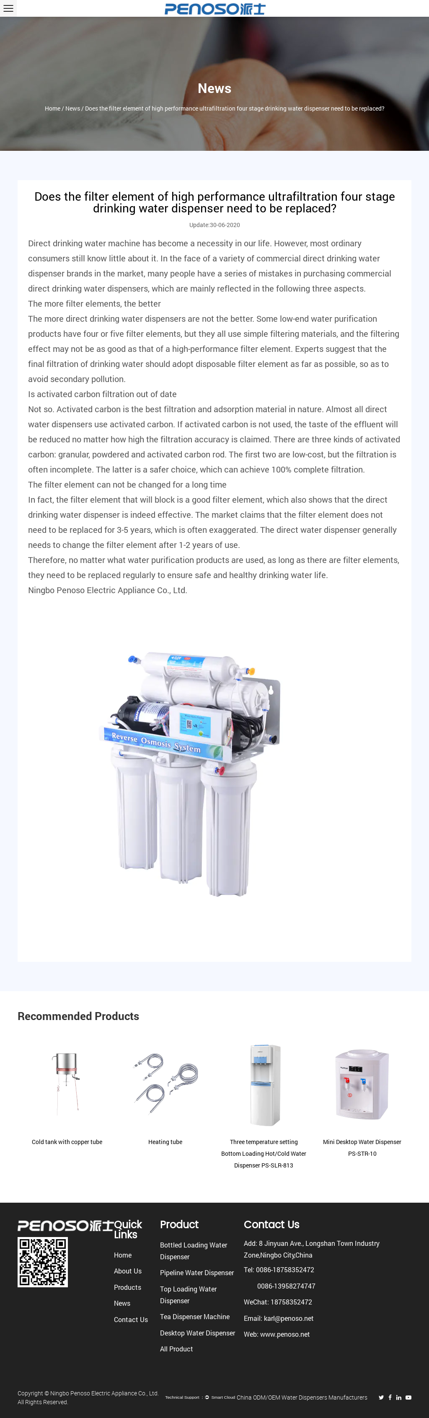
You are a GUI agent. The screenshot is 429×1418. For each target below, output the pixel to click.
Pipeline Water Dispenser (197, 1272)
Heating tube (165, 1142)
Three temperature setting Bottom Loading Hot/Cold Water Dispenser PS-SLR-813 (263, 1153)
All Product (176, 1348)
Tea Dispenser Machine (195, 1316)
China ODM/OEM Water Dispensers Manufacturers (302, 1397)
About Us (128, 1270)
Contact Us (131, 1319)
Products (127, 1287)
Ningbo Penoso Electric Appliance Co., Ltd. (107, 589)
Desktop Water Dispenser (197, 1332)
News (72, 108)
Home (52, 108)
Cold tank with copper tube (67, 1142)
